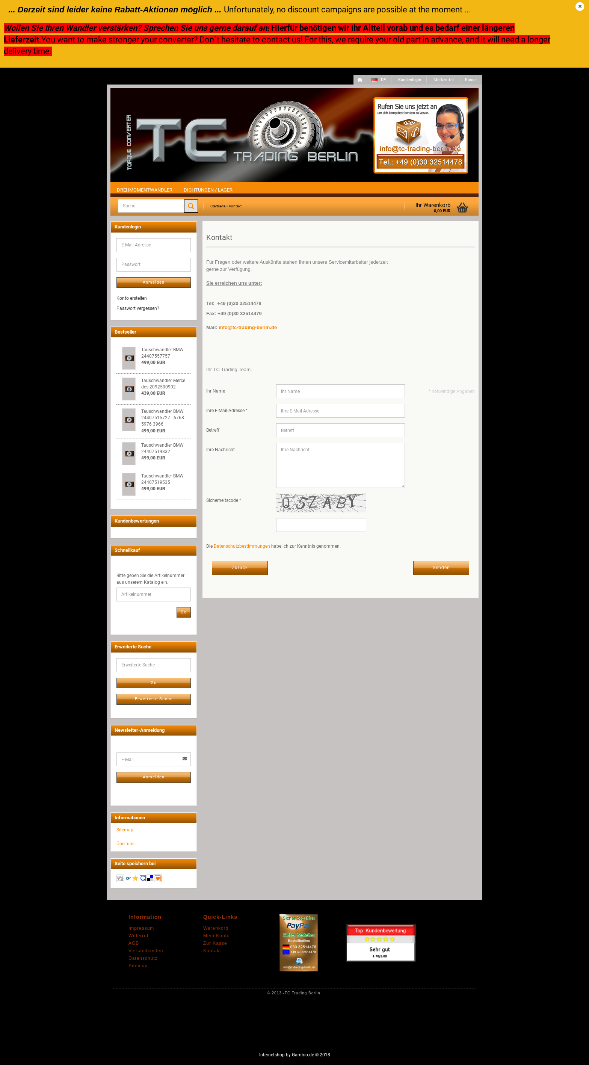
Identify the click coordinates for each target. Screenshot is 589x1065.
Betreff (212, 430)
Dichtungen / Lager (208, 190)
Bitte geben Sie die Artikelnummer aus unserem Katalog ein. (150, 579)
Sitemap (124, 829)
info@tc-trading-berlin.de (248, 327)
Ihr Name (215, 391)
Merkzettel (443, 79)
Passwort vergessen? (137, 308)
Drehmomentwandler (144, 190)
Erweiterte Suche (154, 698)
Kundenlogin (409, 79)
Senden (441, 567)
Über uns (125, 843)
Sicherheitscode (222, 500)
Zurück (240, 567)
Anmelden (154, 282)
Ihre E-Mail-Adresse (226, 410)
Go (184, 612)
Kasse (471, 79)
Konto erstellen (131, 298)
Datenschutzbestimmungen (242, 546)
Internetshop (272, 1054)
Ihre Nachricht (220, 449)
